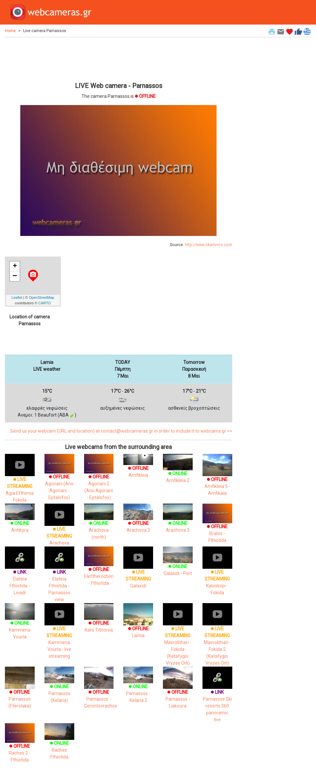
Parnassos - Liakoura (178, 691)
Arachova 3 (178, 521)
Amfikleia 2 (178, 471)
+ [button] (15, 266)
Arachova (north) (99, 524)
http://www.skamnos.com (208, 244)
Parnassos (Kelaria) (59, 687)
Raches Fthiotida (59, 744)
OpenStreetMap (41, 297)
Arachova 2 (138, 521)
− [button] (14, 276)
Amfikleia (138, 466)
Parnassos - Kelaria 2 (138, 687)
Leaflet (16, 297)
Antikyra (20, 521)
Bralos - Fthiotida (217, 526)
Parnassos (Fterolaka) (20, 691)
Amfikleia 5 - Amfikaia (217, 478)
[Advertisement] (118, 58)
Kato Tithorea (99, 620)
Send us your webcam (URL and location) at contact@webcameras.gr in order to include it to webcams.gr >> (121, 431)
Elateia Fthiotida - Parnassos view (59, 578)
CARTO (44, 303)
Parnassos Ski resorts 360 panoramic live (217, 698)
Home (10, 30)
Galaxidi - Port (178, 564)
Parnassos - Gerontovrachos (100, 691)
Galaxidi (138, 571)
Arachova (59, 528)
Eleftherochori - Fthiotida (99, 569)
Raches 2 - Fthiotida (20, 746)
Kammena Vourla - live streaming (59, 635)
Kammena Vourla (20, 623)
